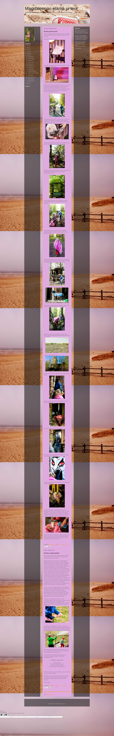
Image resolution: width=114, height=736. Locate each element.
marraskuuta (31, 58)
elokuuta (30, 64)
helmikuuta (30, 78)
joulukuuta (30, 56)
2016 (28, 51)
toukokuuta (30, 69)
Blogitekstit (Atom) (50, 694)
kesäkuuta (30, 67)
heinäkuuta (30, 65)
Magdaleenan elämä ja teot (51, 8)
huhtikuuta (30, 75)
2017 (28, 49)
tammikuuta (30, 80)
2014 (28, 55)
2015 (28, 53)
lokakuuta (30, 60)
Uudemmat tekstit (49, 691)
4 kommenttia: (64, 544)
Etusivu (57, 691)
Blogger (64, 703)
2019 (28, 47)
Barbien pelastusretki (50, 31)
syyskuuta (30, 62)
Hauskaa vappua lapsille (51, 553)
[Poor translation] (5, 715)
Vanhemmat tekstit (64, 691)
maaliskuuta (30, 77)
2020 (28, 45)
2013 (28, 83)
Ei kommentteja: (64, 685)
